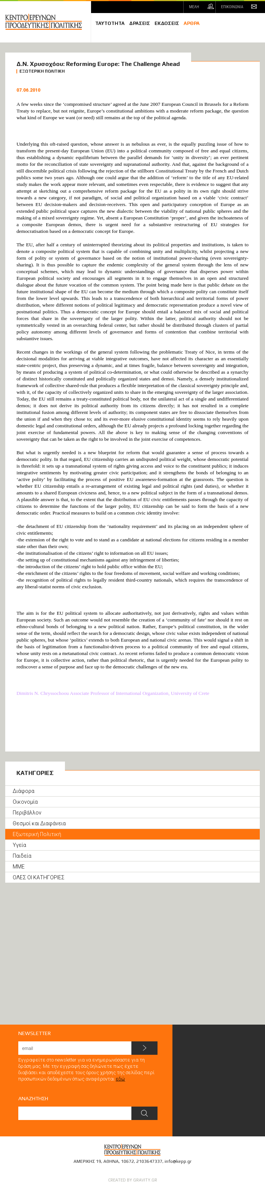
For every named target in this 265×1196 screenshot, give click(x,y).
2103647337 (149, 1161)
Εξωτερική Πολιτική (37, 834)
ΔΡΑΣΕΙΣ (139, 23)
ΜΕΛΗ (194, 6)
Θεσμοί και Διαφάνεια (39, 823)
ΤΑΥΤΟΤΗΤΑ (110, 23)
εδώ (120, 1079)
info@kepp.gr (178, 1161)
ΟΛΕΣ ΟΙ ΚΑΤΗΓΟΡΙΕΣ (39, 877)
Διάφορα (23, 791)
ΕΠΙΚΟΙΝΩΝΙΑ (232, 6)
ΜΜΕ (19, 867)
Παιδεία (22, 856)
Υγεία (19, 845)
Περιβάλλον (27, 813)
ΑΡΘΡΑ (192, 23)
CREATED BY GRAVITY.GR (132, 1180)
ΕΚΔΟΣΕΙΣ (167, 23)
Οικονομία (25, 802)
